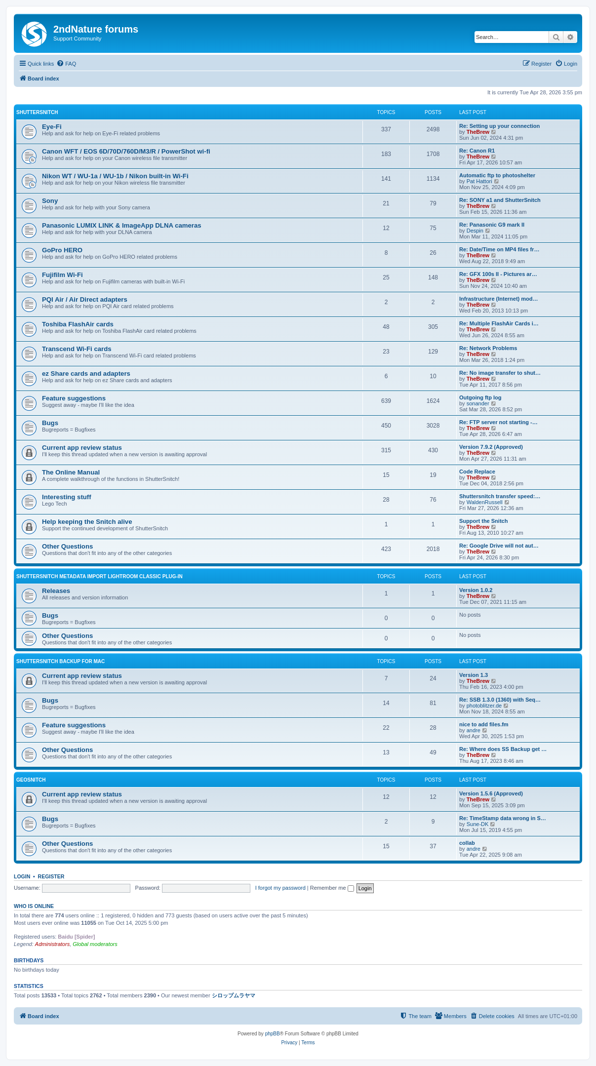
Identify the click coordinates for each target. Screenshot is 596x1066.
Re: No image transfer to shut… (500, 373)
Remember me (332, 888)
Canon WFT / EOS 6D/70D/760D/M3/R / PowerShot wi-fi (126, 151)
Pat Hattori (479, 181)
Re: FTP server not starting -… (498, 422)
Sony (50, 200)
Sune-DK (478, 824)
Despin (475, 231)
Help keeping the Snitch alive (87, 521)
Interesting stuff (66, 497)
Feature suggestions (74, 398)
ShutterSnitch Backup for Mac (60, 661)
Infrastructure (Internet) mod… (498, 299)
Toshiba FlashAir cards (78, 324)
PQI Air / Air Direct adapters (84, 299)
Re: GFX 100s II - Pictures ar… (498, 274)
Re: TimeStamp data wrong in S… (502, 818)
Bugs (50, 423)
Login (22, 876)
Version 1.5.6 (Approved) (491, 793)
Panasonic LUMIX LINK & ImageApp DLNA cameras (121, 225)
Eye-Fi (52, 126)
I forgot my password (280, 888)
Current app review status (82, 447)
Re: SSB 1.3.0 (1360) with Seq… (500, 700)
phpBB (272, 1033)
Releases (56, 590)
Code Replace (477, 471)
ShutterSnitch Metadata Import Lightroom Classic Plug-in (99, 576)
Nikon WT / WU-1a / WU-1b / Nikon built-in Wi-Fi (115, 176)
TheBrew (478, 132)
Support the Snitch (483, 521)
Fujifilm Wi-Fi (62, 274)
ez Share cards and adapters (86, 373)
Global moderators (95, 944)
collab (467, 843)
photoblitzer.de (484, 706)
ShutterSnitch (37, 112)
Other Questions (67, 546)
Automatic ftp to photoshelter (497, 175)
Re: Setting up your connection (499, 126)
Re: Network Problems (488, 348)
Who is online (34, 906)
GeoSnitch (30, 780)
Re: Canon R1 (477, 151)
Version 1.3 (473, 675)
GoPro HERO (62, 250)
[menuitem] (66, 64)
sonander (478, 403)
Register (51, 876)
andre (473, 730)
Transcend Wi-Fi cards (77, 349)
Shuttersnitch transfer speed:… (499, 496)
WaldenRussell (485, 502)
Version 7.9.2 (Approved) (491, 447)
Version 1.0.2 (475, 590)
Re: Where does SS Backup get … (503, 749)
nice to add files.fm (484, 724)
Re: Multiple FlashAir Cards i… (499, 323)
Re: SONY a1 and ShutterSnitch (500, 200)
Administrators (52, 944)
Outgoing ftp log (480, 397)
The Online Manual (71, 472)
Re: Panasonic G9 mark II (491, 225)
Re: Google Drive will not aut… (499, 546)
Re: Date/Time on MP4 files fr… (499, 249)
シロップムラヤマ (233, 995)
